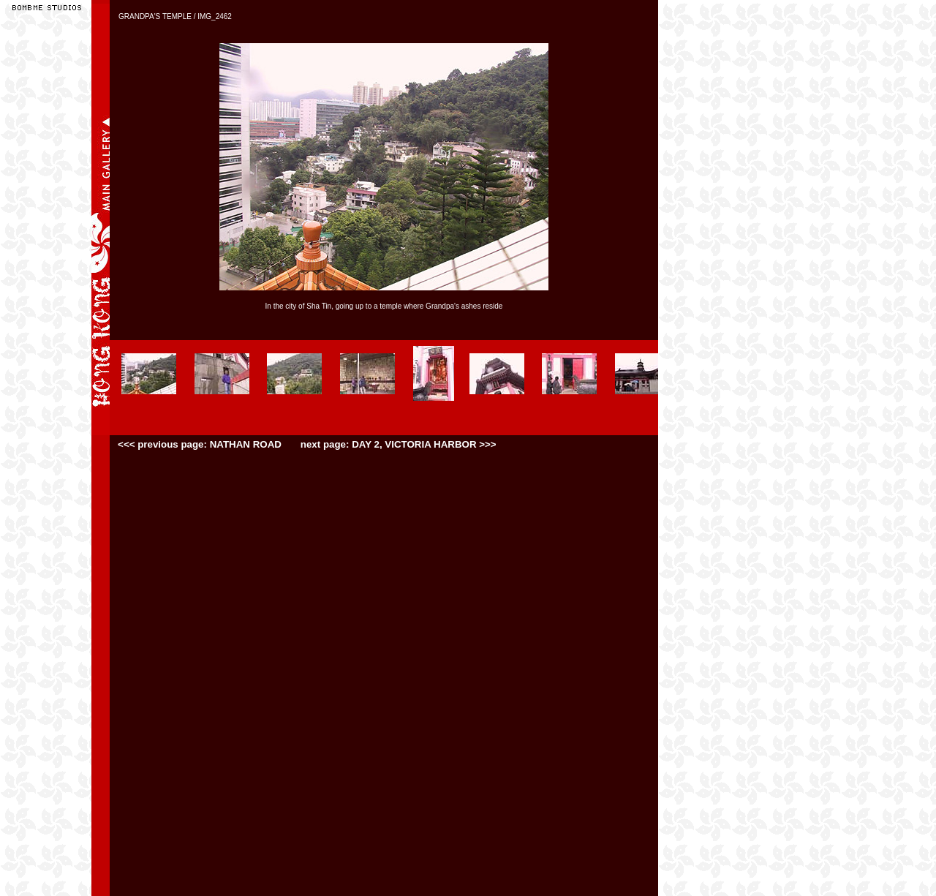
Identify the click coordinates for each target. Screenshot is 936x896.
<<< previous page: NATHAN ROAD (201, 444)
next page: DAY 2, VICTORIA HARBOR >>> (399, 444)
